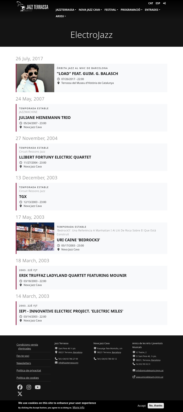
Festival (110, 10)
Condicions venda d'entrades (27, 346)
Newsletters (24, 363)
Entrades (151, 10)
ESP (158, 3)
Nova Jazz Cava (89, 10)
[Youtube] (37, 388)
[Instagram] (29, 388)
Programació (130, 10)
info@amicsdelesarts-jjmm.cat (149, 370)
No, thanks (155, 406)
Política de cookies (28, 378)
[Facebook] (20, 388)
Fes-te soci (23, 356)
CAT (150, 3)
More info (78, 408)
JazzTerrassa (65, 10)
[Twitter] (20, 395)
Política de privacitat (29, 370)
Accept (142, 406)
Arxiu (60, 16)
